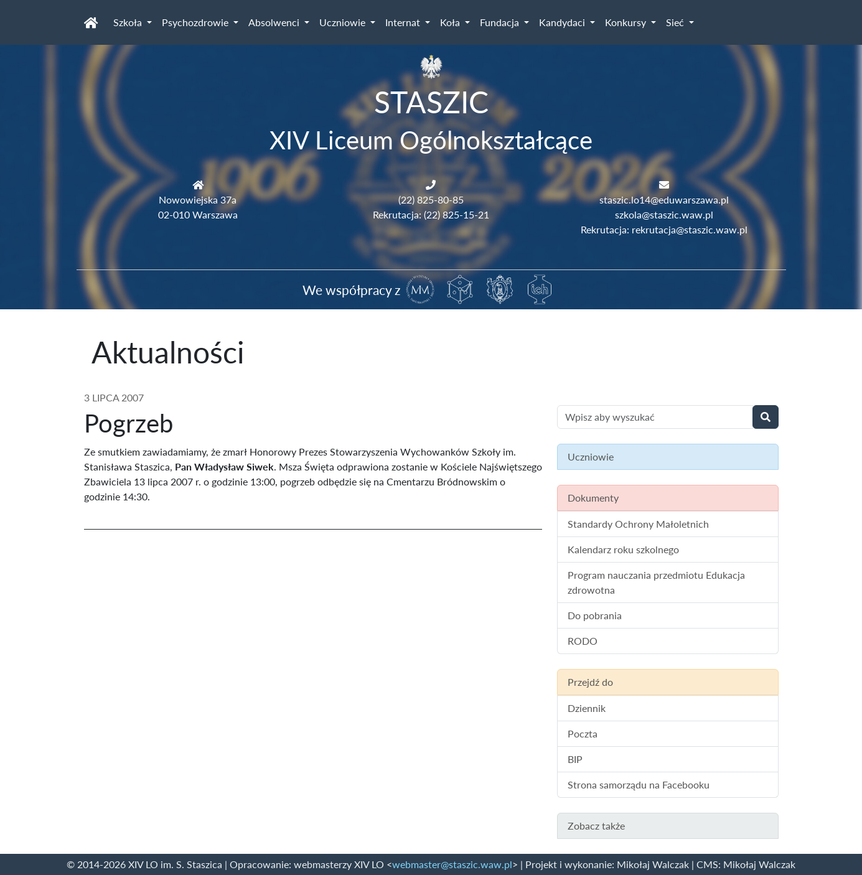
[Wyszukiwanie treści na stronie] (655, 417)
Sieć (676, 22)
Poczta (582, 733)
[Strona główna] (91, 22)
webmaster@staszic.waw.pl (452, 864)
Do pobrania (595, 615)
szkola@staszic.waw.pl (664, 214)
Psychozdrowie (196, 22)
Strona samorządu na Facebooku (639, 784)
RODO (582, 641)
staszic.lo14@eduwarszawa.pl (664, 199)
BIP (575, 759)
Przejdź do (590, 682)
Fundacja (501, 22)
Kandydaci (563, 22)
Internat (404, 22)
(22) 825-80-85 (431, 199)
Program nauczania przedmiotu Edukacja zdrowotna (656, 582)
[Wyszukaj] (765, 417)
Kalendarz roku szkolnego (623, 549)
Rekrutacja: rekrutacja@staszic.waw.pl (664, 229)
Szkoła (128, 22)
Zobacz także (596, 825)
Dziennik (587, 708)
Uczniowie (343, 22)
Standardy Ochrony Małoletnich (638, 524)
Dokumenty (593, 497)
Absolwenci (275, 22)
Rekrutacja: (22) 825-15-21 (431, 214)
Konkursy (627, 22)
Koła (451, 22)
